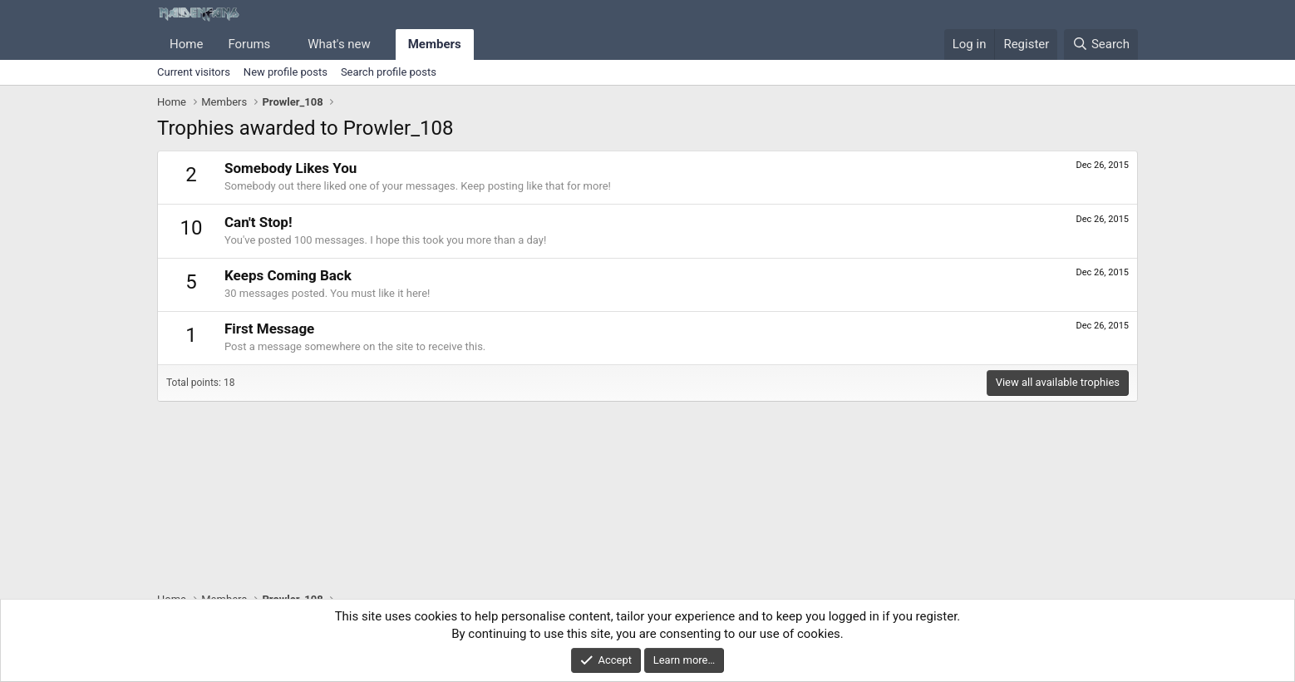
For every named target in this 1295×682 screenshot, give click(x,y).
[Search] (1101, 44)
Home (186, 44)
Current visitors (193, 72)
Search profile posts (388, 72)
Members (434, 44)
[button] (283, 44)
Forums (249, 44)
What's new (339, 44)
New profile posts (285, 72)
